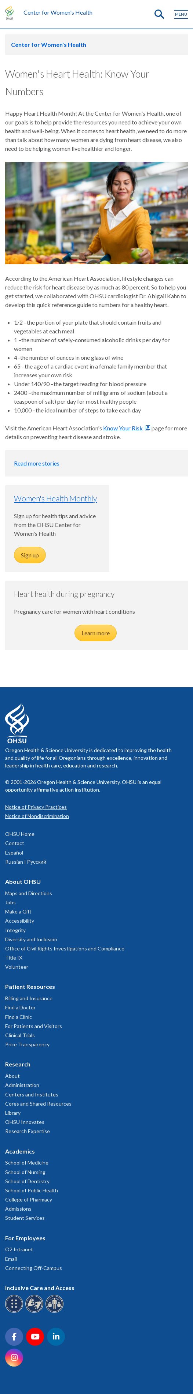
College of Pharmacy (28, 1199)
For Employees (25, 1237)
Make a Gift (18, 911)
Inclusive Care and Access (39, 1287)
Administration (22, 1085)
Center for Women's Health (57, 12)
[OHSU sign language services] (35, 1311)
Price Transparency (27, 1044)
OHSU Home (19, 834)
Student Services (25, 1218)
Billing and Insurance (28, 998)
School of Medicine (26, 1162)
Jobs (10, 902)
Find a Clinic (18, 1017)
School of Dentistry (27, 1181)
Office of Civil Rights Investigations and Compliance (64, 948)
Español (14, 852)
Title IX (13, 957)
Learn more (95, 632)
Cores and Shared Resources (38, 1103)
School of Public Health (31, 1190)
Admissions (18, 1209)
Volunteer (16, 967)
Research (17, 1064)
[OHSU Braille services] (15, 1311)
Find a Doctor (20, 1007)
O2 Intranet (19, 1249)
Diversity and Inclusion (31, 939)
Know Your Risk (123, 428)
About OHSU (23, 881)
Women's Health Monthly (55, 498)
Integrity (15, 930)
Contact (14, 843)
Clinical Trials (20, 1035)
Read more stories (36, 463)
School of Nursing (25, 1172)
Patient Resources (30, 986)
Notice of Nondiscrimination (37, 816)
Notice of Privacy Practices (36, 807)
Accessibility (19, 921)
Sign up (30, 555)
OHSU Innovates (24, 1122)
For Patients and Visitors (33, 1026)
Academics (20, 1151)
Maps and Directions (28, 893)
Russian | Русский (25, 862)
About (12, 1076)
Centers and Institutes (31, 1094)
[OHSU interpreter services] (55, 1311)
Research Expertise (27, 1131)
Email (11, 1259)
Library (13, 1113)
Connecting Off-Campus (33, 1268)
